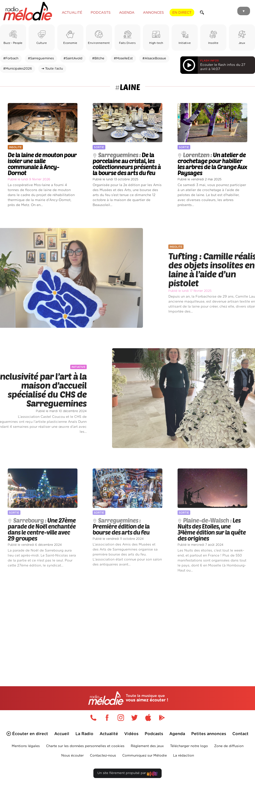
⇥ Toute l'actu (52, 68)
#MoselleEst (123, 58)
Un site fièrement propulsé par (127, 774)
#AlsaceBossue (154, 58)
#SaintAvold (73, 58)
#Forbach (10, 58)
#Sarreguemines (41, 58)
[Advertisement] (127, 622)
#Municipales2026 (17, 68)
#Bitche (98, 58)
